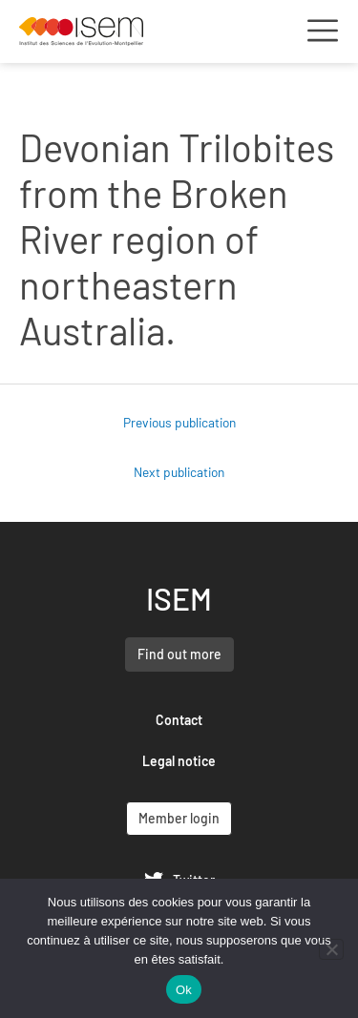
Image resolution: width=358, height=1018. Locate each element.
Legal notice (179, 761)
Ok (184, 990)
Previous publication (179, 422)
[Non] (331, 949)
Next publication (179, 472)
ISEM (179, 598)
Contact (179, 720)
